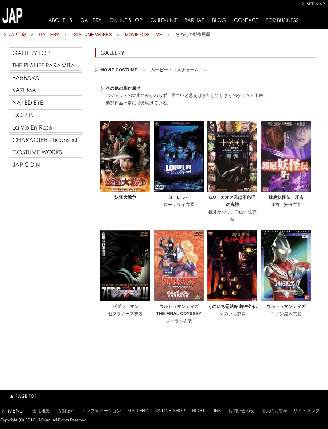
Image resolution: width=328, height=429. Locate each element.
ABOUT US (60, 20)
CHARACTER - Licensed (45, 139)
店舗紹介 (66, 410)
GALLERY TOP (45, 52)
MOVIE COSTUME (143, 34)
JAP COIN (45, 164)
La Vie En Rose (45, 127)
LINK (216, 410)
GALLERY (91, 20)
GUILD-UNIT (163, 20)
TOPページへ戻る (23, 396)
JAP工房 (17, 34)
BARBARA (45, 77)
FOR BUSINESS (282, 20)
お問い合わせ (241, 410)
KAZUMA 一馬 (45, 90)
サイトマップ (306, 410)
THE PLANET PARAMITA (45, 65)
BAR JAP (194, 20)
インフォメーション (101, 410)
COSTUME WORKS (92, 34)
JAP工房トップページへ (12, 15)
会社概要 (41, 410)
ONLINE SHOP (125, 20)
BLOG (219, 20)
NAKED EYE (45, 102)
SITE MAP (314, 4)
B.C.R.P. (45, 114)
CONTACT (246, 20)
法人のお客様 (274, 410)
